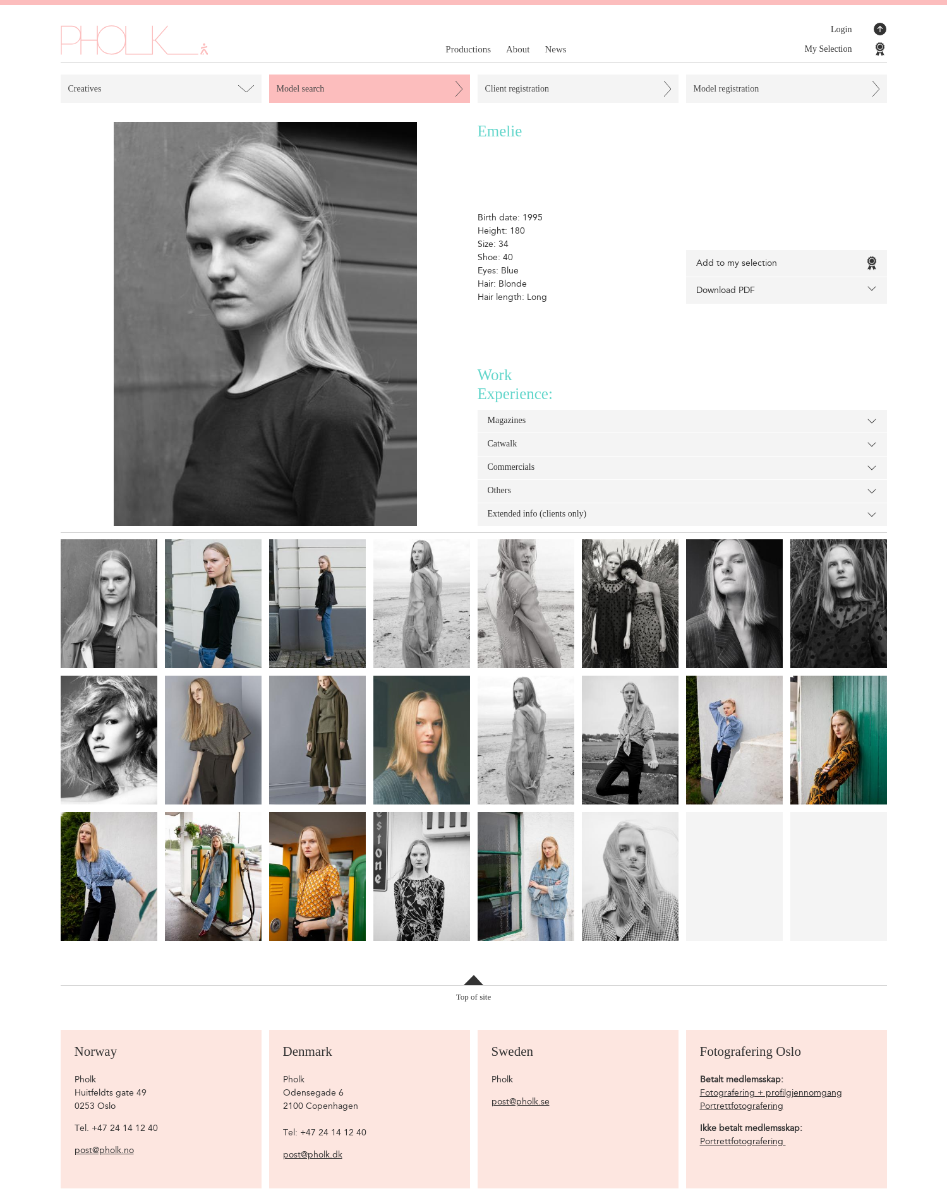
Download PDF (786, 290)
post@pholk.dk (312, 1154)
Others (682, 491)
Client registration (517, 88)
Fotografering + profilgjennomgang (771, 1092)
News (555, 49)
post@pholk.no (104, 1150)
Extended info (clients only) (682, 515)
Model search (301, 88)
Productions (468, 49)
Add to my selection (786, 263)
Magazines (682, 421)
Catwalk (682, 445)
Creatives (85, 88)
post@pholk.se (521, 1101)
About (518, 49)
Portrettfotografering (741, 1106)
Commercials (682, 468)
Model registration (726, 88)
